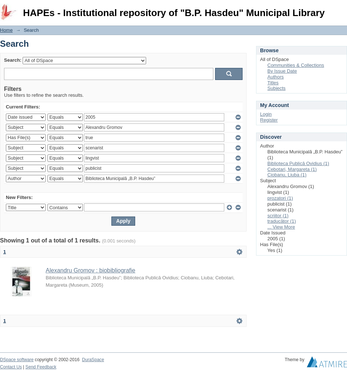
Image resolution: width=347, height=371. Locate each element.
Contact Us (11, 367)
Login (341, 9)
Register (269, 120)
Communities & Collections (295, 65)
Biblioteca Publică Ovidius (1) (298, 163)
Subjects (276, 88)
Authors (275, 77)
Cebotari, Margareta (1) (292, 169)
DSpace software (17, 359)
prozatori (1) (280, 198)
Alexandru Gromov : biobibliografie (90, 270)
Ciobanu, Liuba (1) (286, 174)
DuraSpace (93, 359)
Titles (273, 82)
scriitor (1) (278, 215)
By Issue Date (282, 71)
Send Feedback (41, 367)
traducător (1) (281, 221)
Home (6, 30)
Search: (13, 60)
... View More (281, 227)
